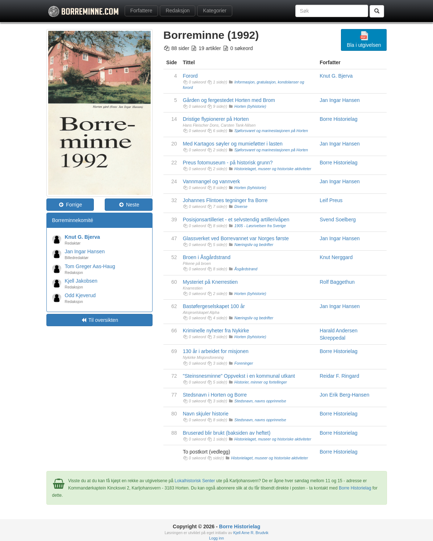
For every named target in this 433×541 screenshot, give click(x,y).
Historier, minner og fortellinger (260, 382)
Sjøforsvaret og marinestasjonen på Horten (271, 130)
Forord (190, 76)
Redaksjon (178, 10)
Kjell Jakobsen (81, 281)
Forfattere (141, 10)
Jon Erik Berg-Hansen (344, 395)
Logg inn (216, 538)
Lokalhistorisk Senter (195, 480)
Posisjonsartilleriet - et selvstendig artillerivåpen (236, 219)
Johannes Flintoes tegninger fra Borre (225, 200)
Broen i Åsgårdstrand (206, 257)
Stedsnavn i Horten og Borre (215, 395)
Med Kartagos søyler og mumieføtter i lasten (232, 144)
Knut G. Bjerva (82, 237)
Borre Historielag (338, 119)
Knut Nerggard (336, 257)
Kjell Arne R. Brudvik (250, 532)
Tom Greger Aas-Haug (90, 266)
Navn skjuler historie (205, 414)
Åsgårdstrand (245, 269)
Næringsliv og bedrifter (253, 244)
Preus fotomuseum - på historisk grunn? (227, 162)
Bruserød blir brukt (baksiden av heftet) (226, 433)
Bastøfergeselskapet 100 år (214, 306)
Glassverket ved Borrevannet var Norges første (236, 238)
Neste (128, 205)
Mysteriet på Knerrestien (210, 282)
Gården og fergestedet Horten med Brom (229, 100)
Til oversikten (99, 320)
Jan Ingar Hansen (85, 251)
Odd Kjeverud (80, 295)
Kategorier (214, 10)
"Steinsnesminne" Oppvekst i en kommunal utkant (239, 376)
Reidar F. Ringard (339, 376)
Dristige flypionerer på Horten (216, 119)
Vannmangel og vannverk (211, 181)
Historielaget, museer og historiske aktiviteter (272, 169)
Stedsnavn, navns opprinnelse (260, 401)
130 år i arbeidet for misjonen (215, 351)
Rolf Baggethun (337, 282)
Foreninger (243, 363)
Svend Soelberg (338, 219)
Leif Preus (331, 200)
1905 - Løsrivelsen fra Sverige (260, 226)
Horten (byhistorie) (250, 106)
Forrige (70, 205)
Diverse (240, 206)
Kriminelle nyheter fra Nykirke (216, 330)
